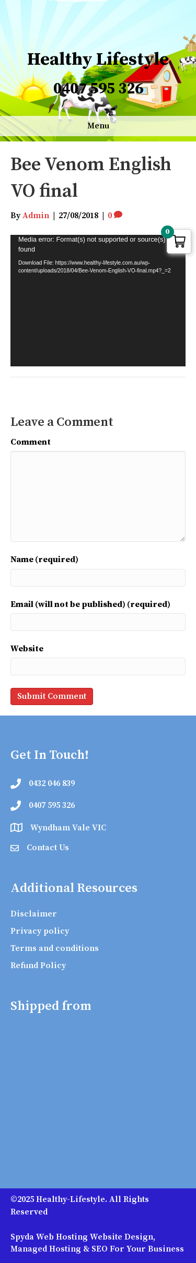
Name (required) (44, 559)
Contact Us (48, 847)
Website (26, 649)
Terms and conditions (54, 948)
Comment (30, 442)
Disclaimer (33, 914)
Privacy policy (39, 931)
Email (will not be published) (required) (90, 604)
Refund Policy (38, 965)
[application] (98, 300)
